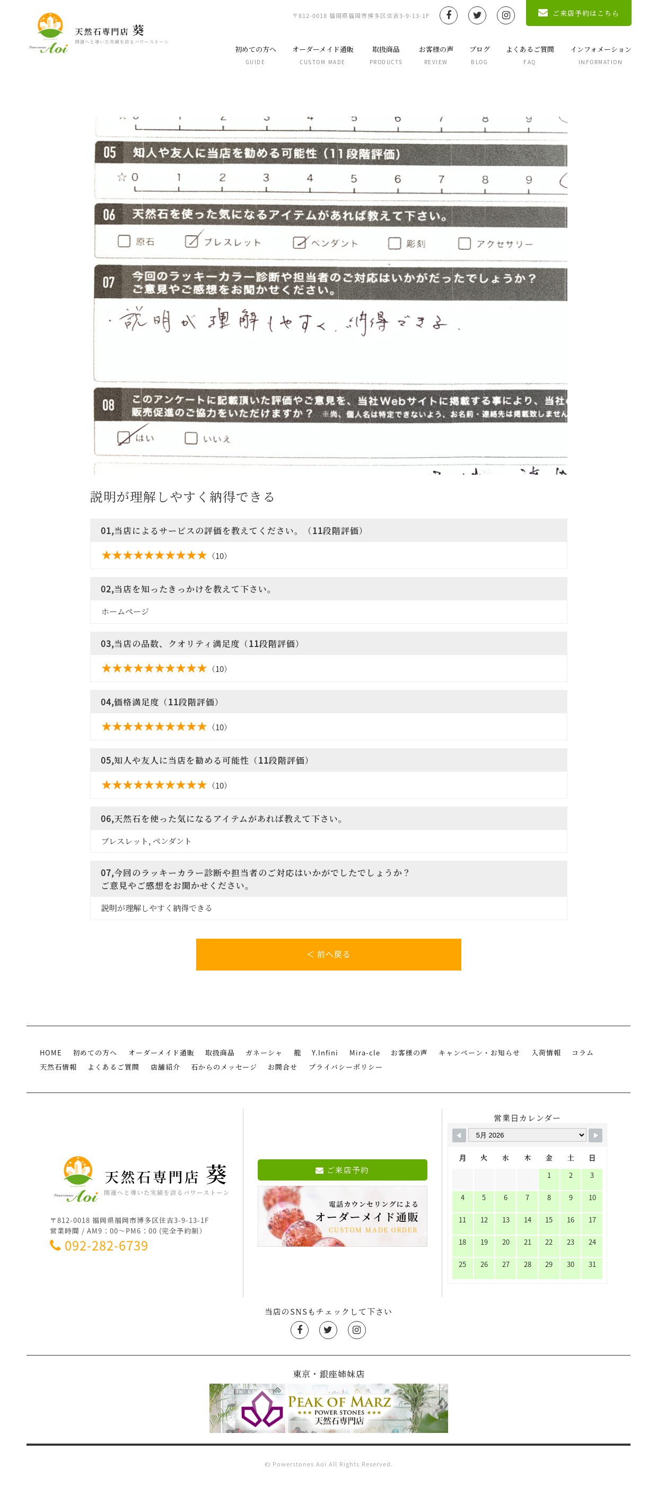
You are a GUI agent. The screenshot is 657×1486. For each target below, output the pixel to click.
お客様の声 (435, 55)
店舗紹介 (165, 1070)
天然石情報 (58, 1070)
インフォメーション (599, 55)
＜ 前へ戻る (328, 954)
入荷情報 (544, 1056)
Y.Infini (324, 1056)
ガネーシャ (263, 1056)
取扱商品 (385, 55)
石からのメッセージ (223, 1070)
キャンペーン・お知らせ (478, 1056)
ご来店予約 (342, 1172)
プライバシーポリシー (345, 1070)
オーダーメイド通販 (322, 55)
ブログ (478, 55)
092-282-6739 (99, 1248)
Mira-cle (363, 1056)
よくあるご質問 (529, 55)
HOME (51, 1056)
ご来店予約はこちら (578, 13)
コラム (581, 1056)
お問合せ (282, 1070)
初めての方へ (254, 55)
